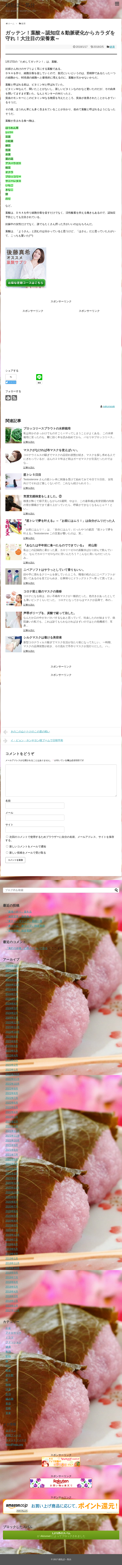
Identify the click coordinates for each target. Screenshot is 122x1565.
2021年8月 (12, 1150)
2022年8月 (12, 1093)
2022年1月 (12, 1126)
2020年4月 (12, 1220)
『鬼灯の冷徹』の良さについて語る (26, 948)
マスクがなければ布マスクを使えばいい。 (51, 450)
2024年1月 (12, 1017)
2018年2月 (12, 1301)
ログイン (11, 1430)
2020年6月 (12, 1211)
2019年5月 (12, 1249)
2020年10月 (12, 1192)
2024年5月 (12, 998)
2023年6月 (12, 1046)
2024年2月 (12, 1013)
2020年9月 (12, 1197)
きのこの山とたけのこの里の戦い (26, 732)
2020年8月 (12, 1201)
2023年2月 (12, 1065)
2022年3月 (12, 1117)
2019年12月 (12, 1235)
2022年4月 (12, 1112)
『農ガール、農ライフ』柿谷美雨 (25, 926)
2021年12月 (12, 1131)
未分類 (9, 1375)
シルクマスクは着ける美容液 (42, 637)
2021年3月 (12, 1173)
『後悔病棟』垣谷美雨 (19, 930)
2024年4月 (12, 1003)
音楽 (8, 1413)
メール (9, 812)
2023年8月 (12, 1041)
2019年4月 (12, 1253)
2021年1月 (12, 1178)
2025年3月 (12, 975)
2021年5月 (12, 1164)
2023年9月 (12, 1036)
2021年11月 (12, 1135)
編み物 (9, 1398)
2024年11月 (12, 984)
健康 (112, 46)
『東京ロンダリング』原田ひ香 (24, 921)
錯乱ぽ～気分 (20, 5)
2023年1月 (12, 1069)
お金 (8, 1328)
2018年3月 (12, 1296)
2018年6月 (12, 1282)
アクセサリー (13, 1332)
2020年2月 (12, 1230)
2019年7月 (12, 1239)
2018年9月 (12, 1272)
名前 (8, 800)
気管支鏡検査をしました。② (42, 496)
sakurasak (109, 406)
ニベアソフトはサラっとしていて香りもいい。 (54, 569)
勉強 (8, 1351)
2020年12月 (12, 1183)
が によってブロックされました (61, 1534)
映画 (8, 1370)
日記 (8, 1365)
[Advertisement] (32, 336)
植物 (8, 1384)
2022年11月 (12, 1079)
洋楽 (8, 1389)
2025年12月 (12, 965)
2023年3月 (12, 1060)
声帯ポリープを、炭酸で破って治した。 (49, 613)
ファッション (13, 1342)
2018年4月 (12, 1291)
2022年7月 (12, 1098)
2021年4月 (12, 1168)
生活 (8, 1394)
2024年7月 (12, 994)
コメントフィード (16, 1440)
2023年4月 (12, 1055)
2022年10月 (12, 1083)
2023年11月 (12, 1027)
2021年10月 (12, 1140)
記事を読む (29, 442)
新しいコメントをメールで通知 (27, 846)
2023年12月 (12, 1022)
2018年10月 (12, 1268)
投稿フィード (13, 1435)
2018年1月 (12, 1305)
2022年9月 (12, 1088)
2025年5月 (12, 970)
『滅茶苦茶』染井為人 (19, 916)
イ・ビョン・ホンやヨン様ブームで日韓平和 (33, 740)
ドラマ (9, 1337)
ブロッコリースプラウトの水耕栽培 (47, 428)
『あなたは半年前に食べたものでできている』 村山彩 (60, 545)
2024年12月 (12, 980)
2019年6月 (12, 1244)
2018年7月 (12, 1277)
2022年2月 (12, 1121)
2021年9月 (12, 1145)
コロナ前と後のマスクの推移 (42, 591)
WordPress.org (14, 1444)
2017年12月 (12, 1310)
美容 (8, 1403)
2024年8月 (12, 989)
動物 (8, 1356)
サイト (9, 824)
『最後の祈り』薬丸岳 (19, 911)
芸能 (8, 1408)
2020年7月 (12, 1206)
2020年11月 (12, 1187)
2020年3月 (12, 1225)
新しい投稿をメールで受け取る (27, 852)
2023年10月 (12, 1032)
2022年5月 (12, 1107)
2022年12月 (12, 1074)
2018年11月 (12, 1263)
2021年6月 (12, 1159)
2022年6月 (12, 1102)
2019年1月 (12, 1258)
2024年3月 (12, 1008)
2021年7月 (12, 1154)
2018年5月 (12, 1286)
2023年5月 (12, 1050)
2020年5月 (12, 1216)
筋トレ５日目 (32, 474)
